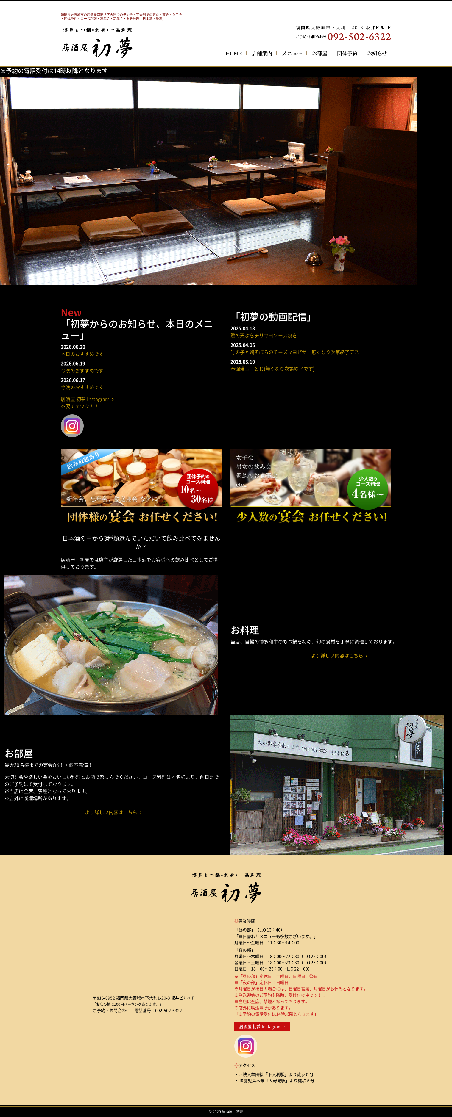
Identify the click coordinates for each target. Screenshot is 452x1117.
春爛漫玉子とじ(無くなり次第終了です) (272, 368)
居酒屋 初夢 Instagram (262, 1026)
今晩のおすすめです (82, 370)
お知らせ (377, 53)
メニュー (292, 53)
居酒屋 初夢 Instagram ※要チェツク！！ (87, 402)
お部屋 (319, 53)
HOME (233, 53)
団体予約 (347, 53)
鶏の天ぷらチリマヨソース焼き (263, 335)
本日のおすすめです (82, 353)
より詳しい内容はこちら (339, 655)
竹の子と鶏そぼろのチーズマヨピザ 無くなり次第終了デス (294, 351)
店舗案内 (262, 53)
